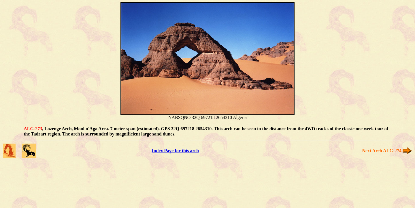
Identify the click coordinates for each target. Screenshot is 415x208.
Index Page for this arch (175, 150)
